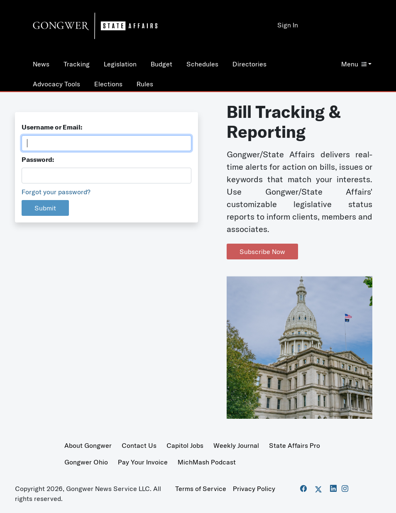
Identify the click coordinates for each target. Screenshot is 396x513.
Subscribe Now (262, 251)
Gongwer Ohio (86, 462)
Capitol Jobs (184, 445)
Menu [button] (354, 64)
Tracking (77, 64)
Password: (38, 159)
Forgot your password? (56, 192)
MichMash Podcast (207, 462)
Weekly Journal (236, 445)
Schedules (202, 64)
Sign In (287, 25)
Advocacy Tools (56, 84)
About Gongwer (88, 445)
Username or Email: (52, 127)
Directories (249, 64)
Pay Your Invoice (143, 462)
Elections (108, 84)
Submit (45, 208)
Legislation (120, 64)
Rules (145, 84)
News (41, 64)
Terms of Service (200, 488)
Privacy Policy (254, 488)
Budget (161, 64)
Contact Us (139, 445)
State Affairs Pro (294, 445)
